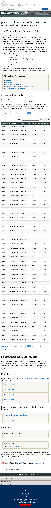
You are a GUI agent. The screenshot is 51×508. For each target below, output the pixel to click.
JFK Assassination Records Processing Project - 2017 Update (21, 45)
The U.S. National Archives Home (20, 4)
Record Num (12, 123)
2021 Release (9, 400)
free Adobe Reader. (20, 462)
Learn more (25, 505)
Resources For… (6, 482)
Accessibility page (40, 463)
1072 (22, 113)
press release (28, 54)
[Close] (49, 486)
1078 (44, 113)
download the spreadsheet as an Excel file (15, 102)
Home (2, 16)
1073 (25, 113)
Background (8, 82)
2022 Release (9, 395)
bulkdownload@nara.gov (35, 367)
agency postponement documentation (37, 378)
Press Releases (9, 420)
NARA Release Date (25, 123)
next (3, 116)
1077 (40, 113)
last (6, 116)
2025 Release (9, 384)
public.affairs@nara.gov (13, 446)
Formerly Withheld (37, 123)
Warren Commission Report (13, 84)
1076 (36, 113)
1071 (18, 113)
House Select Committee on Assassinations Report (19, 86)
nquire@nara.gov (12, 436)
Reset (47, 119)
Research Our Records (10, 16)
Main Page (8, 80)
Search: (19, 119)
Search (45, 9)
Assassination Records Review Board (15, 88)
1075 (33, 113)
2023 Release (9, 389)
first (3, 113)
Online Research (6, 479)
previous (7, 113)
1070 (14, 113)
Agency (46, 123)
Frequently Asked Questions (15, 415)
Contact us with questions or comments (11, 471)
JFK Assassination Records (23, 16)
